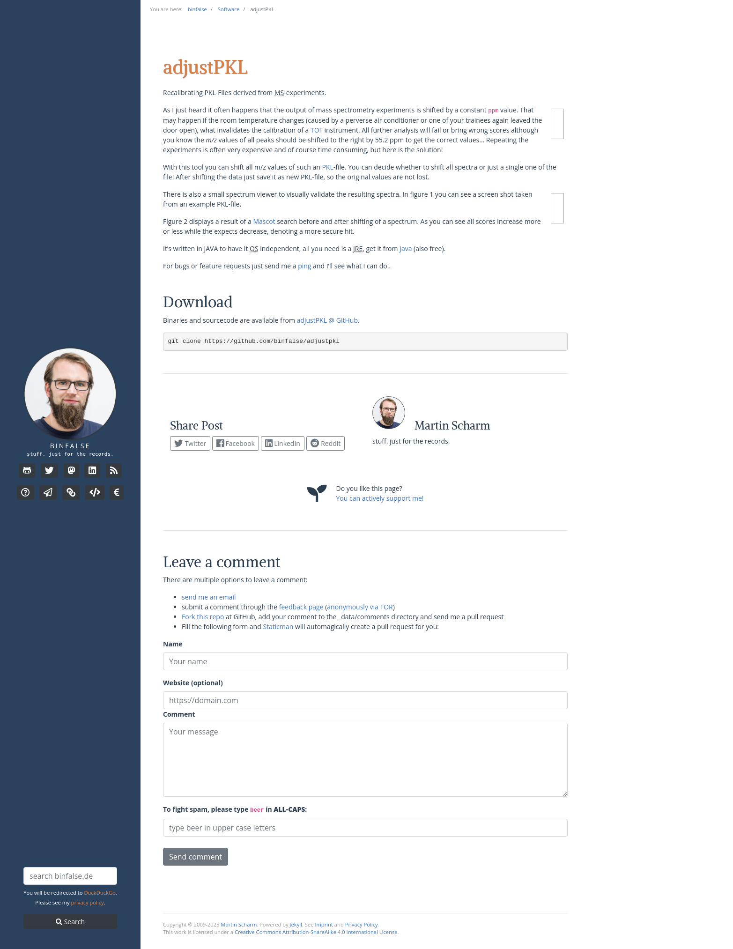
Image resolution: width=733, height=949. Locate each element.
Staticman (278, 626)
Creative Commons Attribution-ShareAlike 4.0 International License (316, 931)
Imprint (324, 924)
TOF (317, 130)
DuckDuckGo (99, 892)
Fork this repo (203, 616)
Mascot (264, 221)
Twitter (190, 443)
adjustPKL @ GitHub (327, 320)
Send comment (195, 857)
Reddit (326, 443)
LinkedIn (282, 443)
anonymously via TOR (359, 606)
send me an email (209, 597)
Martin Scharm (239, 924)
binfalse (70, 445)
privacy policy (87, 902)
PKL (327, 167)
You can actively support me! (380, 498)
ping (304, 265)
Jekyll (296, 924)
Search (70, 921)
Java (406, 248)
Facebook (235, 443)
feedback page (301, 606)
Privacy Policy (361, 924)
